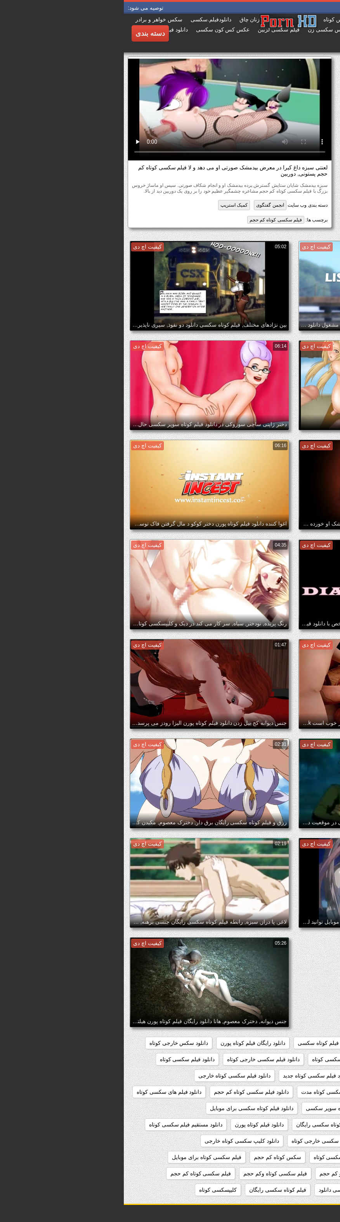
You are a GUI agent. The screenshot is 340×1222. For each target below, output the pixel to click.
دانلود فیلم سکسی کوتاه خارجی (111, 1075)
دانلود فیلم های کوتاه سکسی (295, 1108)
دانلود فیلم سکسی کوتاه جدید (192, 1075)
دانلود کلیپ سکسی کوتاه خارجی (118, 1141)
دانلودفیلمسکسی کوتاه (215, 1157)
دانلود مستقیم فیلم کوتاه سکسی (291, 1141)
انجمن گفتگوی (146, 205)
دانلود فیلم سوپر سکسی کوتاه (222, 1059)
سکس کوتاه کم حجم (153, 1157)
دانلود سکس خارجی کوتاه (55, 1043)
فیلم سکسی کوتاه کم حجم (152, 220)
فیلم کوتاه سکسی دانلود (222, 1190)
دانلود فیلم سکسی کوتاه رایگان (292, 1092)
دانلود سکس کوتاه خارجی (298, 1059)
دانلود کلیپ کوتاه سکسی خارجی (290, 1157)
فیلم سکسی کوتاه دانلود (300, 1173)
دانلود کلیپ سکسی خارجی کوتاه (205, 1141)
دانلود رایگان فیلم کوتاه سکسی (209, 1043)
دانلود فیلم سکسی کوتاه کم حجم (127, 1092)
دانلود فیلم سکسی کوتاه (63, 1059)
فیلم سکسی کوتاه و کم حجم (228, 1173)
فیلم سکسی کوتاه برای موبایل (83, 1157)
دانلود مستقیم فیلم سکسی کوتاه (62, 1124)
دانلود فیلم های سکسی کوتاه (45, 1092)
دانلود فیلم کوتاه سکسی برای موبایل (127, 1108)
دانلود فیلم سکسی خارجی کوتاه (139, 1059)
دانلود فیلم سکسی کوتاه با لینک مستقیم (283, 1075)
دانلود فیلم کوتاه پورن (135, 1124)
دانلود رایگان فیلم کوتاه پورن (129, 1043)
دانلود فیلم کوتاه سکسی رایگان (207, 1124)
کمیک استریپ (110, 205)
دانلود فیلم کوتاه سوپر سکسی (216, 1108)
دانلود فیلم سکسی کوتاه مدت (211, 1092)
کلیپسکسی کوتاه (94, 1190)
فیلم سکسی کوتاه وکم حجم (151, 1173)
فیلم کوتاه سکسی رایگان (153, 1190)
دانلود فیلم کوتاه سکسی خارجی (291, 1124)
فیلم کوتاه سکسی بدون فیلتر (295, 1190)
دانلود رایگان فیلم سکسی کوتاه (292, 1043)
